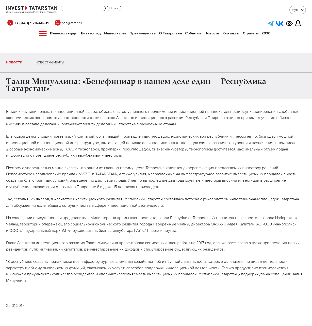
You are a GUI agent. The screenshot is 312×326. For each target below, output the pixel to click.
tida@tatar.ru (68, 23)
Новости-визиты (49, 62)
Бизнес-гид (91, 33)
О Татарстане (170, 33)
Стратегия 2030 (256, 33)
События (193, 33)
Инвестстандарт (64, 33)
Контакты (231, 33)
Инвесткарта (115, 33)
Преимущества (143, 33)
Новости (211, 33)
